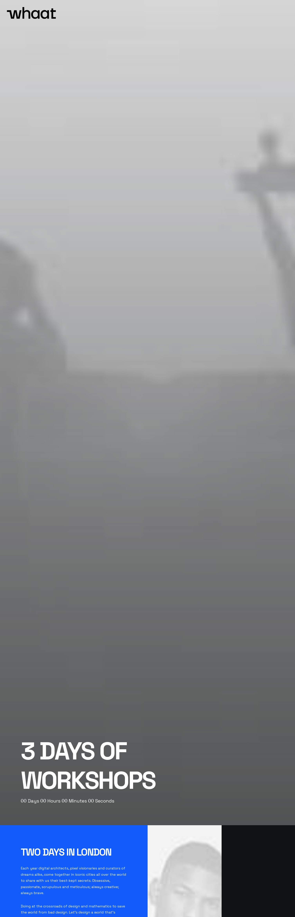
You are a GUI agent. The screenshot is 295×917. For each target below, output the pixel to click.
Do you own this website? (61, 667)
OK (95, 667)
